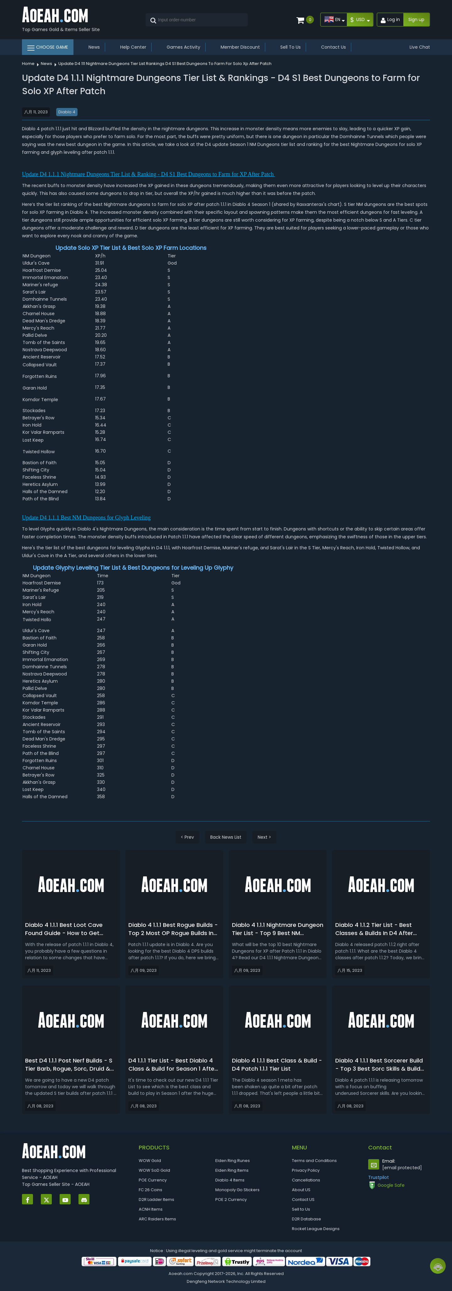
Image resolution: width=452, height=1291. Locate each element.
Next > (264, 837)
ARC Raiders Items (157, 1219)
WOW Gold (150, 1161)
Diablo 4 (66, 112)
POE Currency (153, 1180)
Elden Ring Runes (232, 1161)
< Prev (187, 837)
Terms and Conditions (314, 1161)
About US (301, 1190)
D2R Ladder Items (156, 1199)
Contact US (303, 1199)
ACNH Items (151, 1209)
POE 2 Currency (231, 1199)
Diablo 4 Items (230, 1180)
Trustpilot (378, 1177)
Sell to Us (301, 1209)
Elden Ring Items (232, 1170)
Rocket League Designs (316, 1229)
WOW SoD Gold (154, 1170)
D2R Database (306, 1219)
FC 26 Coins (150, 1190)
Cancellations (306, 1180)
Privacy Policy (306, 1170)
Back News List (225, 837)
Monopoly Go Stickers (237, 1190)
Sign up (416, 19)
